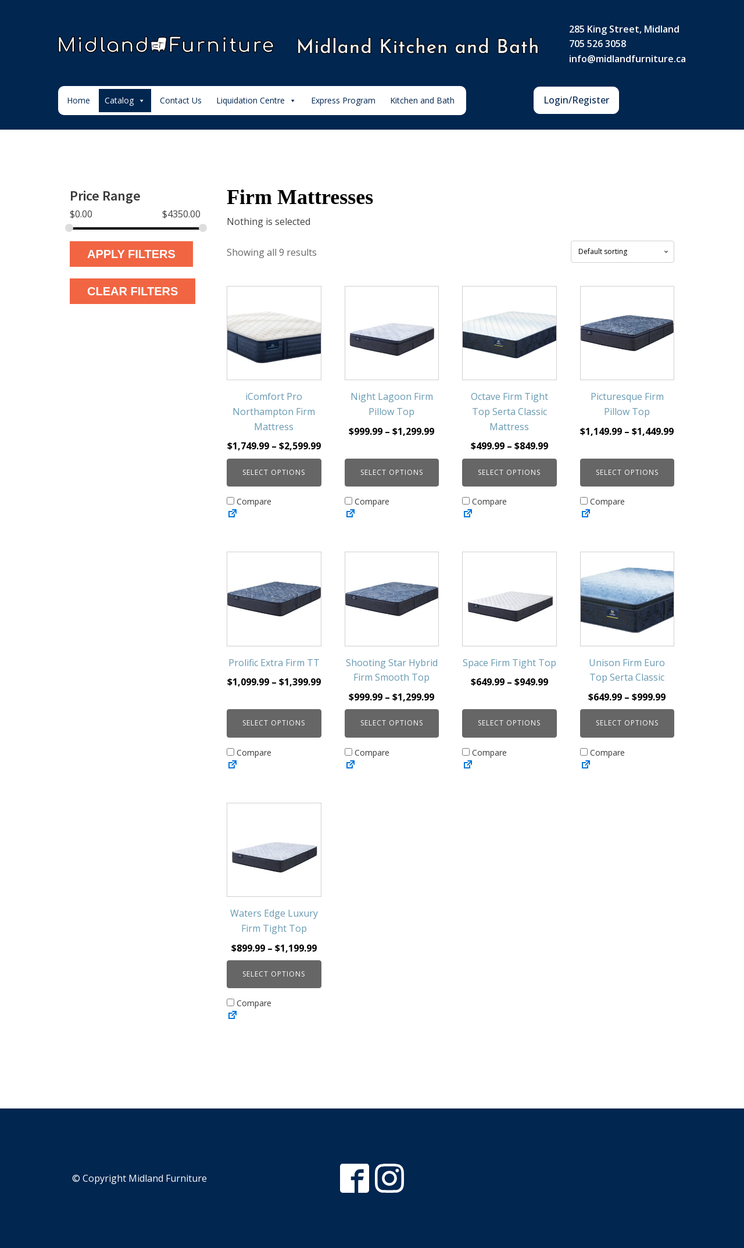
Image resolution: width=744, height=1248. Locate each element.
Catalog (125, 100)
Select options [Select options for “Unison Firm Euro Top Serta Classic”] (627, 723)
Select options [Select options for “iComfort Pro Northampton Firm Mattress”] (273, 472)
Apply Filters (131, 254)
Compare (249, 501)
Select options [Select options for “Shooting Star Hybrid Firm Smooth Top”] (391, 723)
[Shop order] (622, 252)
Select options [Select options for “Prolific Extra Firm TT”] (273, 723)
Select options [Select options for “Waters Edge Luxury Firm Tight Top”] (273, 974)
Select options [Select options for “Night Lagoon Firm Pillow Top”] (391, 472)
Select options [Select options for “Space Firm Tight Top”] (509, 723)
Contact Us (181, 100)
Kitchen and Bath (422, 100)
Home (78, 100)
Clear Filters (132, 291)
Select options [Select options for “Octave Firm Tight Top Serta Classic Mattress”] (509, 472)
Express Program (343, 100)
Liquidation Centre (256, 100)
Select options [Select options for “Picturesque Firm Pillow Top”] (627, 472)
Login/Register (576, 100)
